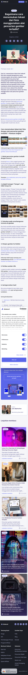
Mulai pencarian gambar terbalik (14, 377)
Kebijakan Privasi (6, 655)
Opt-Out (3, 649)
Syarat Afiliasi (5, 661)
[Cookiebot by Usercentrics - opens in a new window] (20, 309)
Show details (20, 355)
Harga (2, 634)
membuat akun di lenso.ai (8, 251)
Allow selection (14, 364)
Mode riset (18, 660)
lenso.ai (8, 161)
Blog (16, 637)
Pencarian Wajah (19, 654)
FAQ (16, 634)
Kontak (17, 640)
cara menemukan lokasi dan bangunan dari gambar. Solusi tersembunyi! (13, 149)
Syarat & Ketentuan (6, 658)
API (2, 637)
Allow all (14, 359)
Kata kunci (7, 300)
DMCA (2, 652)
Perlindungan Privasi (7, 640)
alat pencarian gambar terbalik (13, 119)
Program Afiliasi (5, 643)
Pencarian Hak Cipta (20, 657)
